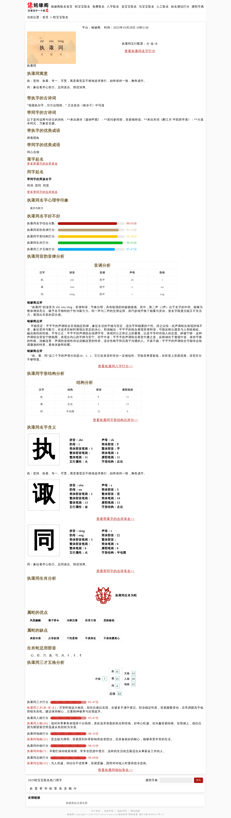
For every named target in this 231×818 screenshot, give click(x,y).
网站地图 (135, 811)
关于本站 (95, 811)
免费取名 (98, 6)
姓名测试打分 (180, 6)
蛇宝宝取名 (82, 6)
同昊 (46, 185)
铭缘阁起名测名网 (77, 803)
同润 (30, 185)
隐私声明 (122, 811)
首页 (45, 17)
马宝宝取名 (146, 6)
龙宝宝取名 (129, 6)
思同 (38, 185)
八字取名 (113, 6)
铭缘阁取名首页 (62, 6)
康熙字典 (198, 6)
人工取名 (162, 6)
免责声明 (109, 811)
